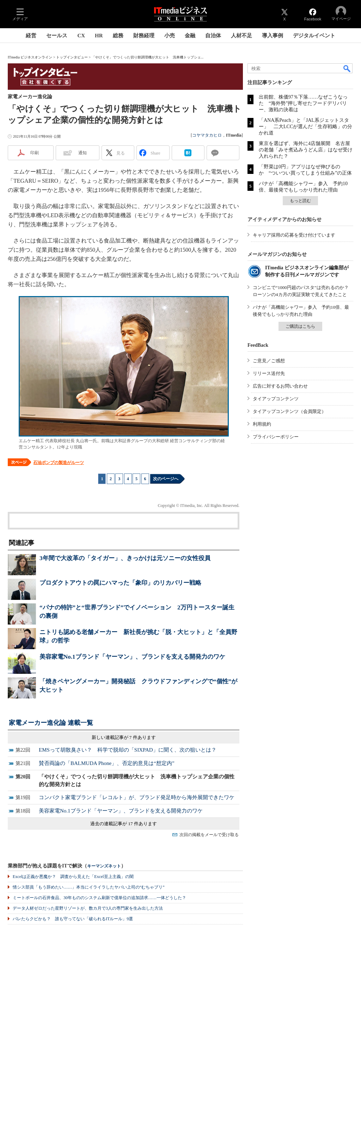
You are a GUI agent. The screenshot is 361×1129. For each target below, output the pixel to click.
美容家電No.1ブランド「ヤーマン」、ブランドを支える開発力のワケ (132, 656)
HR (99, 35)
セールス (56, 35)
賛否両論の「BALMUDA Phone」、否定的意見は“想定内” (107, 763)
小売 (169, 35)
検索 (347, 68)
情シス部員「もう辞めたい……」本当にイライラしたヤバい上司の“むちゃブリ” (89, 887)
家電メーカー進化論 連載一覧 (51, 722)
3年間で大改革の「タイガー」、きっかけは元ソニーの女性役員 (124, 558)
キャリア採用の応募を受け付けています (294, 235)
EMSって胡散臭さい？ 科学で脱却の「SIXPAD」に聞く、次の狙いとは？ (127, 750)
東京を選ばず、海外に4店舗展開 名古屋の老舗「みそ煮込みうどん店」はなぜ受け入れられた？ (306, 150)
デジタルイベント (314, 35)
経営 (31, 35)
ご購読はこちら (300, 326)
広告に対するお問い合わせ (280, 386)
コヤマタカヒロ (207, 135)
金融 (190, 35)
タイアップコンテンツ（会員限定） (289, 411)
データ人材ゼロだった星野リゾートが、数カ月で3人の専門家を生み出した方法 (88, 908)
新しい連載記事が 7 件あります (124, 737)
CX (81, 35)
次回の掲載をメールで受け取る (209, 834)
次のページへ (165, 478)
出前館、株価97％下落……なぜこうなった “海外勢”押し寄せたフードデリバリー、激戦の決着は (303, 103)
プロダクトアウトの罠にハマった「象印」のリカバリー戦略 (120, 582)
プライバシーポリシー (276, 436)
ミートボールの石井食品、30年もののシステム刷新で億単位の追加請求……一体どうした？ (99, 897)
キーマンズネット (104, 866)
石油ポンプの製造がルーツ (58, 462)
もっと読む (300, 200)
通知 (82, 152)
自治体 (213, 35)
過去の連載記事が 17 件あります (123, 823)
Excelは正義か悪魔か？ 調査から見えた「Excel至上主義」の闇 (73, 876)
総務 (118, 35)
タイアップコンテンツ (276, 398)
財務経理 (143, 35)
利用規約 (262, 424)
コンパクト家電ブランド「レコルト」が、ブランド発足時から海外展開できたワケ (136, 797)
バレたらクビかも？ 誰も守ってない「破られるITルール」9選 (73, 918)
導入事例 (272, 35)
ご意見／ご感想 (269, 360)
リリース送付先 (269, 373)
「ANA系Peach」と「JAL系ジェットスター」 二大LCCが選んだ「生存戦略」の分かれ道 (305, 127)
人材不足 (241, 35)
